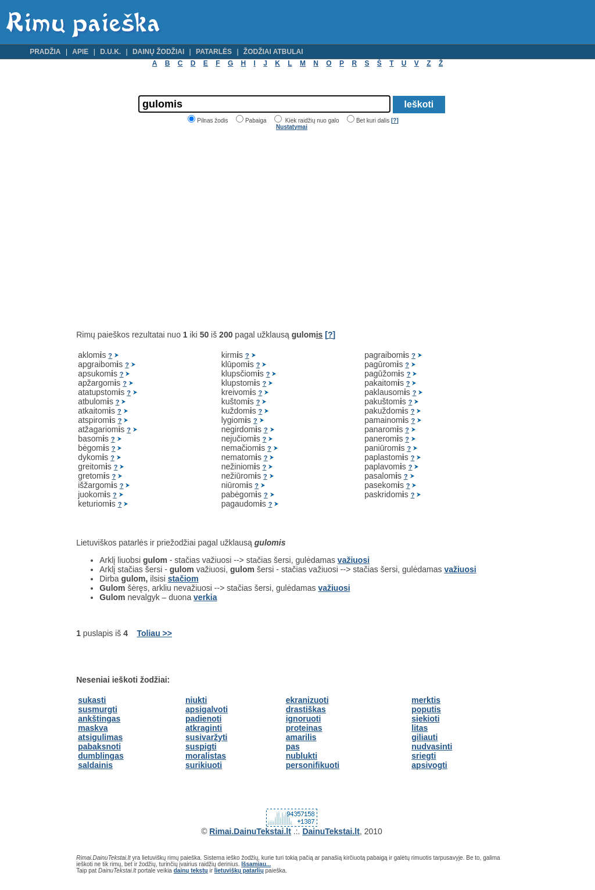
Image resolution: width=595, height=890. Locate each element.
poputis (426, 709)
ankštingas (99, 718)
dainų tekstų (191, 870)
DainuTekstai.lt (331, 831)
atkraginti (203, 728)
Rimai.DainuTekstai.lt (250, 831)
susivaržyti (206, 737)
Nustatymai (291, 127)
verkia (205, 597)
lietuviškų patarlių (239, 870)
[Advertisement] (173, 230)
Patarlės (214, 52)
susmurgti (97, 709)
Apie (80, 52)
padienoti (203, 718)
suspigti (201, 746)
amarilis (301, 737)
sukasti (92, 700)
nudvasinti (431, 746)
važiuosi (354, 560)
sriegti (423, 755)
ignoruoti (303, 718)
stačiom (183, 578)
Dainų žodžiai (158, 52)
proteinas (304, 728)
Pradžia (45, 52)
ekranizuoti (307, 700)
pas (293, 746)
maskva (92, 728)
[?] (395, 120)
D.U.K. (110, 52)
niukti (196, 700)
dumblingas (101, 755)
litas (419, 728)
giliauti (424, 737)
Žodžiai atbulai (273, 52)
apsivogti (429, 765)
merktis (425, 700)
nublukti (301, 755)
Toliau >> (154, 633)
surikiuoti (203, 765)
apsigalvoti (206, 709)
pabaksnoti (99, 746)
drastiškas (306, 709)
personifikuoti (313, 765)
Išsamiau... (256, 864)
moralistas (205, 755)
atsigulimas (100, 737)
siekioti (425, 718)
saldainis (95, 765)
